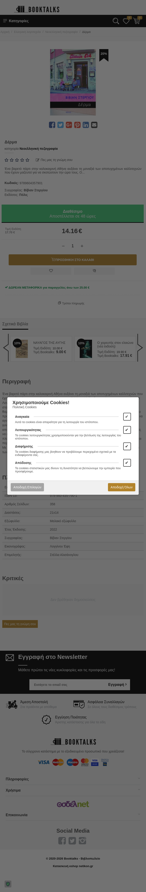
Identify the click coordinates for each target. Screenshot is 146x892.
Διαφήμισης (24, 446)
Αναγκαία (22, 416)
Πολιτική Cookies (25, 407)
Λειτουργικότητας (28, 430)
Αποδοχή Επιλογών (27, 487)
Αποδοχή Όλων (122, 487)
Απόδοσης (23, 463)
